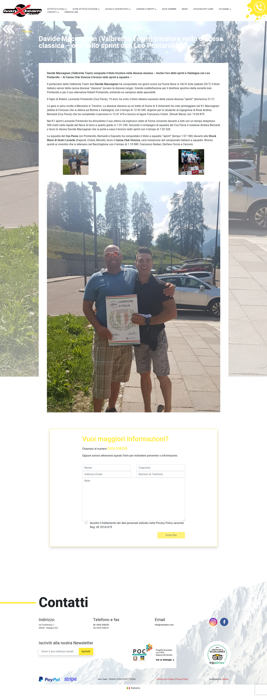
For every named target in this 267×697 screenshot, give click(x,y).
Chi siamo (224, 9)
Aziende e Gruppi (145, 9)
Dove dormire (169, 9)
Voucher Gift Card (203, 9)
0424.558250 (117, 448)
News (185, 9)
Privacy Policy (181, 679)
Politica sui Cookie (165, 679)
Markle (225, 679)
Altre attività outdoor (85, 9)
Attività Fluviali (56, 9)
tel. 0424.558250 (101, 624)
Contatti (52, 12)
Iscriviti (86, 651)
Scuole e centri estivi (116, 9)
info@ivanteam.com (164, 624)
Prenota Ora (71, 12)
